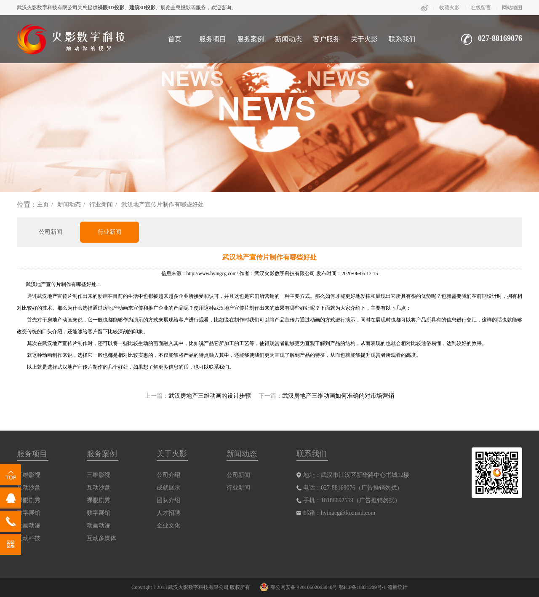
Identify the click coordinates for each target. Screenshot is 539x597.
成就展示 (168, 488)
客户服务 (326, 39)
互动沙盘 (98, 488)
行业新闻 (101, 204)
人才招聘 (168, 513)
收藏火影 (449, 8)
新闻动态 (288, 39)
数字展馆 (98, 513)
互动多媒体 (101, 538)
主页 (43, 204)
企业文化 (168, 525)
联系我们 (402, 39)
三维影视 (98, 475)
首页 (174, 39)
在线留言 (481, 8)
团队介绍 (168, 500)
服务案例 (250, 39)
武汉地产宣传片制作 (48, 284)
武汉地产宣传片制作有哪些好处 (162, 204)
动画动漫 (98, 525)
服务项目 (212, 39)
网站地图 (512, 8)
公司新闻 (50, 232)
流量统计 (397, 587)
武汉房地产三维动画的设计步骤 (209, 396)
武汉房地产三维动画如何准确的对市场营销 (338, 396)
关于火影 (364, 39)
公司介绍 (168, 475)
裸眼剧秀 (98, 500)
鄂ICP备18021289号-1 (362, 587)
